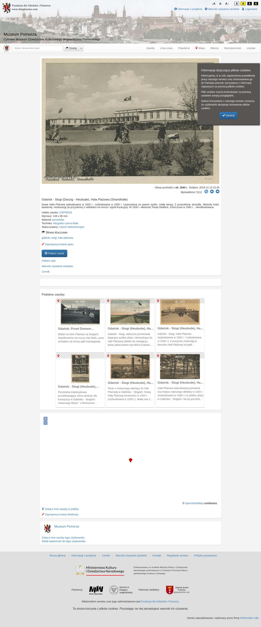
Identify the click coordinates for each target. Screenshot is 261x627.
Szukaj (71, 48)
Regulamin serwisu (177, 555)
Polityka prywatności (205, 555)
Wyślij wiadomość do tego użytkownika (63, 541)
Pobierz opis (49, 260)
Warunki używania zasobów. (57, 266)
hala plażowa (65, 237)
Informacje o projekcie (188, 9)
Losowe (251, 48)
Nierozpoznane (232, 48)
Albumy (214, 48)
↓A (214, 3)
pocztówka (58, 219)
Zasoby (150, 48)
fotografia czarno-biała (65, 223)
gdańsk (46, 237)
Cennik (46, 271)
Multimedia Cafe (249, 618)
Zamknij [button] (228, 115)
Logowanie (249, 9)
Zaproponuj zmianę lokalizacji (60, 514)
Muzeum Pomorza (66, 526)
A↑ (227, 3)
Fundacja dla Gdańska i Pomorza (160, 601)
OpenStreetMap (194, 503)
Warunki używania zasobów (222, 9)
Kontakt (157, 555)
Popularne (184, 48)
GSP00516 (65, 212)
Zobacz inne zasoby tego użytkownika (63, 537)
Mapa (200, 48)
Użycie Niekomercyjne (71, 226)
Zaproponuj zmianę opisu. (58, 244)
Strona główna (57, 555)
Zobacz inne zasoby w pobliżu (60, 509)
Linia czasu (166, 48)
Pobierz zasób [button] (54, 253)
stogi (54, 237)
